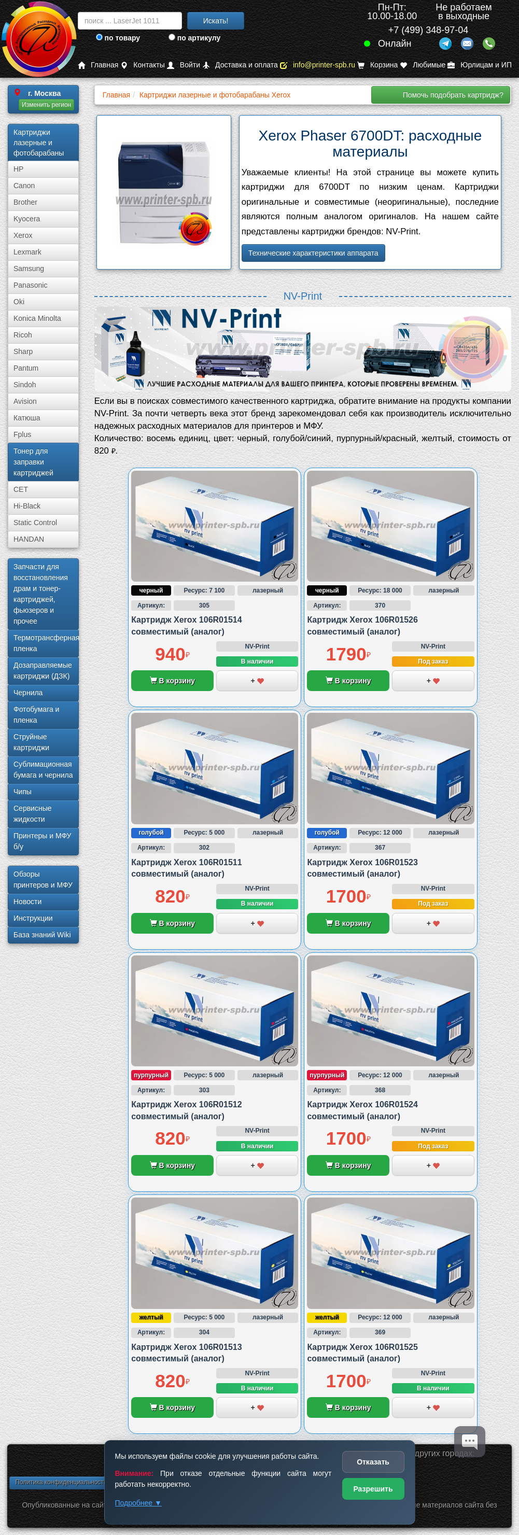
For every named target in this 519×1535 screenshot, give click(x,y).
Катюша (26, 418)
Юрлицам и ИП (479, 65)
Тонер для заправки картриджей (33, 462)
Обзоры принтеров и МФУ (43, 879)
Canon (24, 185)
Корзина (377, 65)
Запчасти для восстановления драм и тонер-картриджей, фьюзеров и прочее (40, 593)
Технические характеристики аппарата (313, 253)
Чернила (28, 692)
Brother (25, 202)
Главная (98, 65)
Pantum (25, 368)
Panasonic (30, 285)
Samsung (28, 268)
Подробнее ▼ (138, 1503)
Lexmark (27, 252)
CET (20, 489)
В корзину (172, 681)
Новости (27, 901)
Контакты (142, 65)
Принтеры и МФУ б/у (42, 841)
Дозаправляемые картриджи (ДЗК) (42, 670)
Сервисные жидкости (32, 813)
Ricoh (22, 335)
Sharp (23, 351)
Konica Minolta (37, 318)
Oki (18, 302)
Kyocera (26, 219)
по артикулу (195, 38)
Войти (183, 65)
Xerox (23, 235)
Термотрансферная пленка (46, 643)
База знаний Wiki (42, 935)
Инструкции (33, 918)
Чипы (22, 791)
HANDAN (28, 539)
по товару (118, 38)
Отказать (373, 1462)
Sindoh (24, 385)
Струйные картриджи (31, 742)
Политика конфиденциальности (61, 1482)
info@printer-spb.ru (317, 65)
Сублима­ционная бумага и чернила (43, 769)
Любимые (422, 65)
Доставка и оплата (240, 65)
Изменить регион (46, 104)
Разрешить (372, 1489)
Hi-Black (26, 506)
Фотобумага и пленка (36, 714)
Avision (25, 401)
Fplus (22, 434)
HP (18, 169)
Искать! (216, 21)
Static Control (35, 522)
